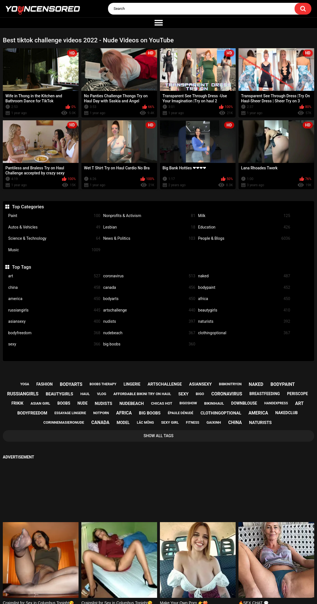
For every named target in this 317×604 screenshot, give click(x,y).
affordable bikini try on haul (142, 394)
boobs (63, 403)
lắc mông (145, 423)
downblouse (244, 403)
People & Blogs (244, 238)
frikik (18, 403)
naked (244, 276)
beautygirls (244, 310)
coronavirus (149, 276)
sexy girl (170, 422)
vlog (101, 394)
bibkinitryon (230, 384)
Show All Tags (159, 436)
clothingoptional (244, 333)
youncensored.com (152, 594)
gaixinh (213, 422)
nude (82, 403)
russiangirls (54, 310)
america (54, 298)
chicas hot (161, 403)
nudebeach (149, 333)
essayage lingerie (70, 413)
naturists (244, 321)
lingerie (131, 384)
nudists (149, 321)
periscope (297, 393)
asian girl (40, 403)
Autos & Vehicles (54, 227)
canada (149, 287)
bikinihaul (214, 403)
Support (151, 579)
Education (244, 227)
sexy (54, 344)
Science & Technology (54, 238)
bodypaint (244, 287)
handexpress (276, 403)
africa (244, 298)
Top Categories (28, 206)
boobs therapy (102, 384)
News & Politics (149, 238)
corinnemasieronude (63, 422)
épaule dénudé (180, 413)
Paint (54, 215)
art (54, 276)
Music (54, 250)
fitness (192, 423)
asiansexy (54, 321)
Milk (244, 215)
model (123, 422)
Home (123, 579)
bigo (200, 394)
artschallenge (149, 310)
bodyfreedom (54, 333)
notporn (101, 413)
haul (85, 394)
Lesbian (149, 227)
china (54, 287)
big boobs (149, 344)
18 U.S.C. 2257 (186, 579)
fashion (44, 384)
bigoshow (188, 403)
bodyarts (149, 298)
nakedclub (286, 413)
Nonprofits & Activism (149, 215)
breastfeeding (264, 393)
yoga (24, 384)
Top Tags (21, 267)
